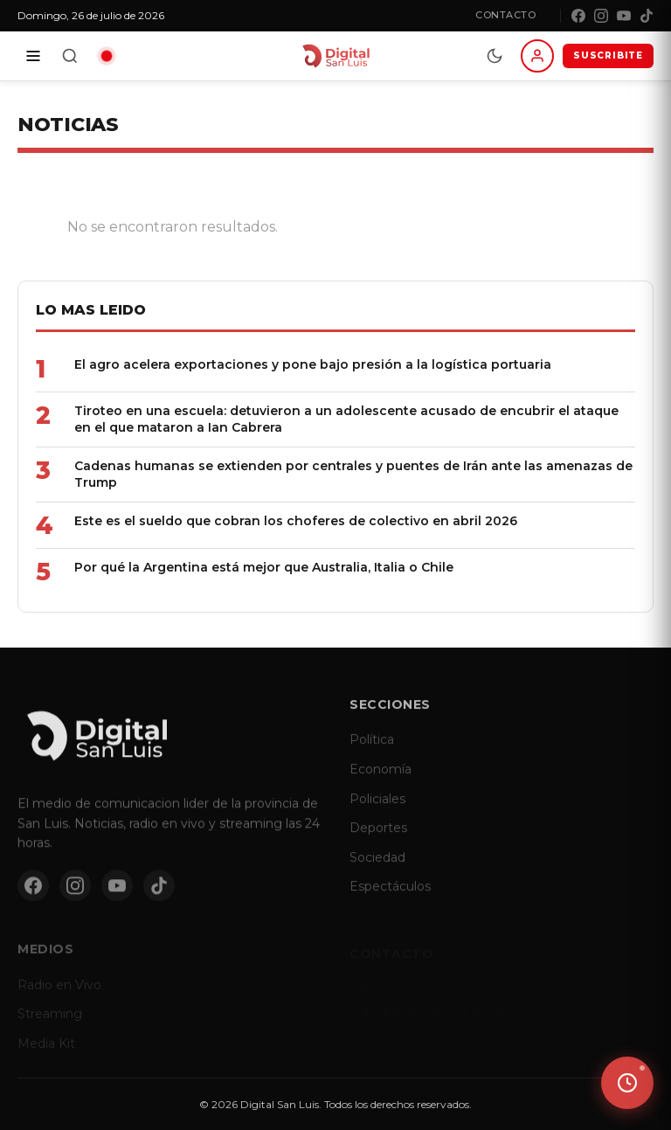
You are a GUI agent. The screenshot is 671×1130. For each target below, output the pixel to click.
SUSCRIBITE (608, 55)
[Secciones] (33, 56)
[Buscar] (69, 55)
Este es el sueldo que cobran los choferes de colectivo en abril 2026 (295, 521)
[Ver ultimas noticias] (627, 1083)
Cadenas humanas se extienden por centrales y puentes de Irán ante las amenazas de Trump (353, 474)
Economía (380, 779)
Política (371, 751)
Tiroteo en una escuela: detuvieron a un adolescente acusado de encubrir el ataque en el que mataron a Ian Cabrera (346, 419)
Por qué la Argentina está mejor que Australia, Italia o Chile (263, 567)
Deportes (378, 838)
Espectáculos (390, 897)
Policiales (377, 809)
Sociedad (377, 868)
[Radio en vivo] (106, 56)
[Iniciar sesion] (537, 56)
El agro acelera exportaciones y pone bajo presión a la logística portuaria (312, 364)
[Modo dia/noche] (494, 55)
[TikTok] (647, 16)
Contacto (505, 15)
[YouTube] (624, 16)
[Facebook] (578, 16)
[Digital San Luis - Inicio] (335, 56)
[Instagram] (601, 16)
